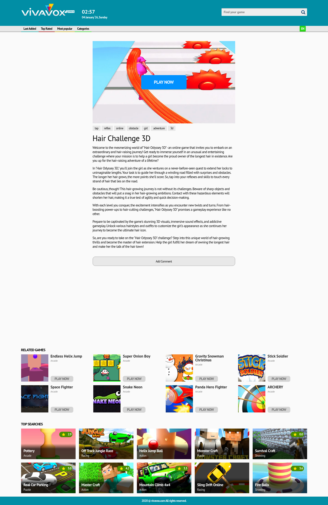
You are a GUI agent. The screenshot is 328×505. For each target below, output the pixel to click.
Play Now (164, 82)
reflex (107, 128)
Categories (83, 29)
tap (97, 128)
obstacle (133, 128)
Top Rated (46, 29)
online (119, 128)
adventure (159, 128)
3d (171, 128)
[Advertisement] (55, 109)
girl (146, 128)
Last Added (30, 29)
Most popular (64, 29)
